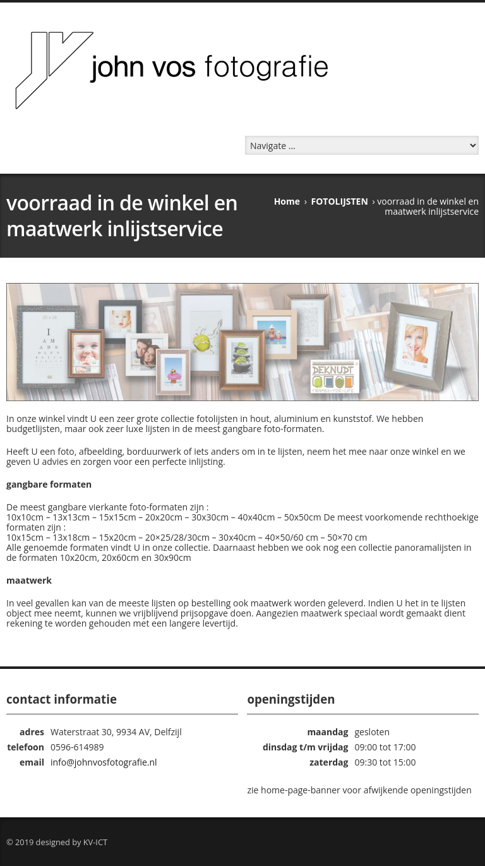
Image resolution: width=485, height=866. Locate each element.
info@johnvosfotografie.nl (104, 762)
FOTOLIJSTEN (339, 201)
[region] (242, 342)
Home (287, 201)
